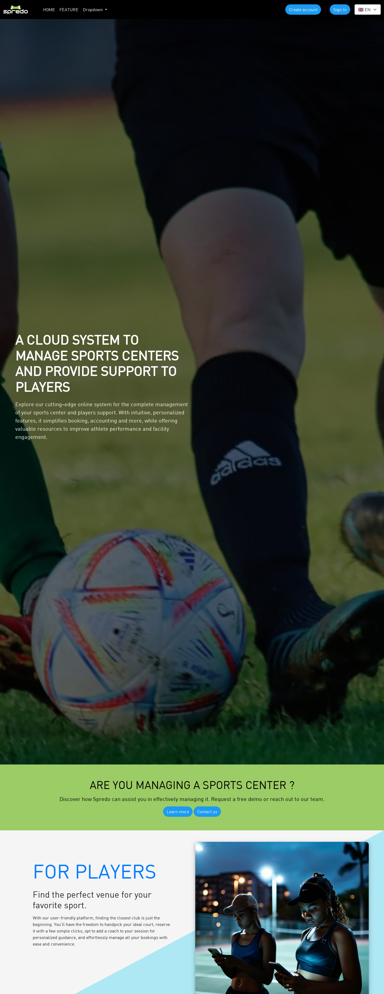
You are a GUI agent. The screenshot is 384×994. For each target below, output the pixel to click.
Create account (303, 9)
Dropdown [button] (93, 9)
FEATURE (69, 9)
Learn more (178, 811)
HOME (49, 9)
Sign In (340, 9)
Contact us (207, 811)
